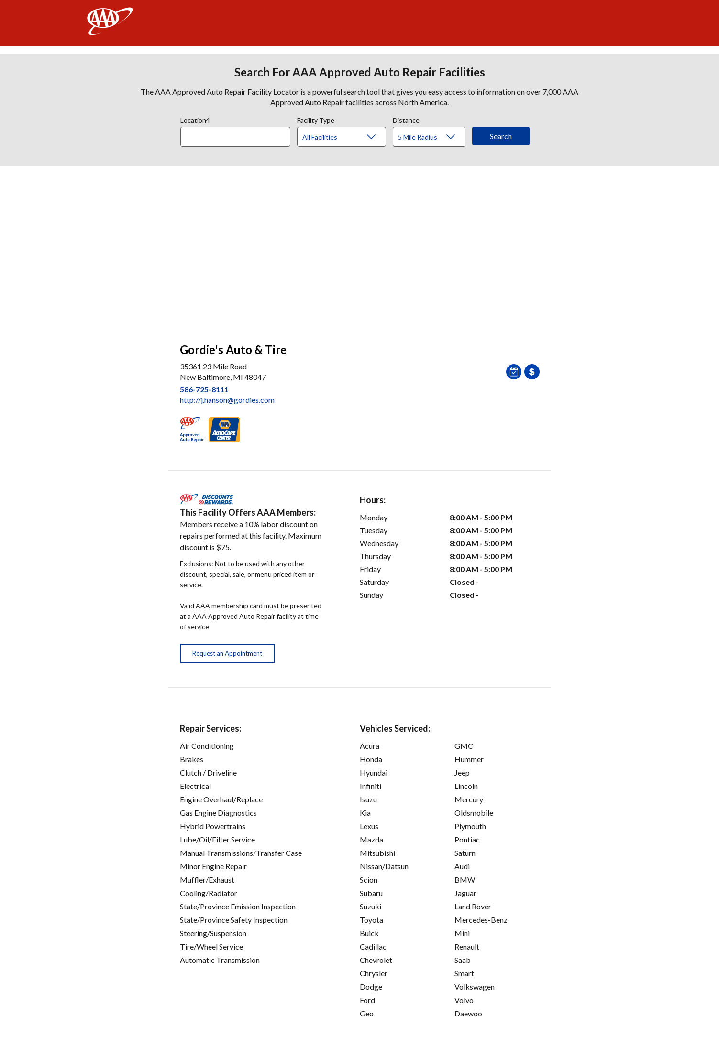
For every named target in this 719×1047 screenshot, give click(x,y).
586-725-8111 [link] (204, 389)
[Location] (235, 137)
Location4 (195, 119)
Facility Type (315, 119)
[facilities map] (360, 249)
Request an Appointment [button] (227, 653)
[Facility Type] (349, 137)
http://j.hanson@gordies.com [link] (227, 399)
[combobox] (238, 134)
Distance (406, 119)
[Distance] (432, 137)
